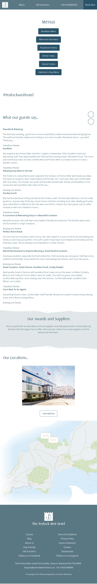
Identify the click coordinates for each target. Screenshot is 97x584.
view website (49, 413)
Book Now (90, 4)
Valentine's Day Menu (48, 72)
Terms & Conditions (67, 534)
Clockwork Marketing (63, 574)
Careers (67, 547)
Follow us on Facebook (29, 556)
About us (29, 543)
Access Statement (67, 543)
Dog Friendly (29, 547)
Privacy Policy (67, 539)
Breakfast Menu (48, 31)
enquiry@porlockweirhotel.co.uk (39, 568)
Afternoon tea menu (48, 39)
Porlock (45, 436)
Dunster (53, 440)
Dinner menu (48, 55)
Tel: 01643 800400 (64, 568)
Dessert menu (48, 64)
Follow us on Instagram (67, 556)
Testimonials (67, 552)
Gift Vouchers (29, 552)
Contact (29, 534)
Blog (29, 539)
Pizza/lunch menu (48, 47)
